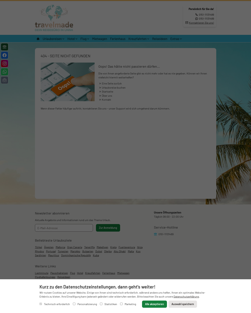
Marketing (128, 304)
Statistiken (108, 304)
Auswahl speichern (182, 304)
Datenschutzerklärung (186, 296)
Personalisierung (85, 304)
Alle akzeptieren (154, 304)
